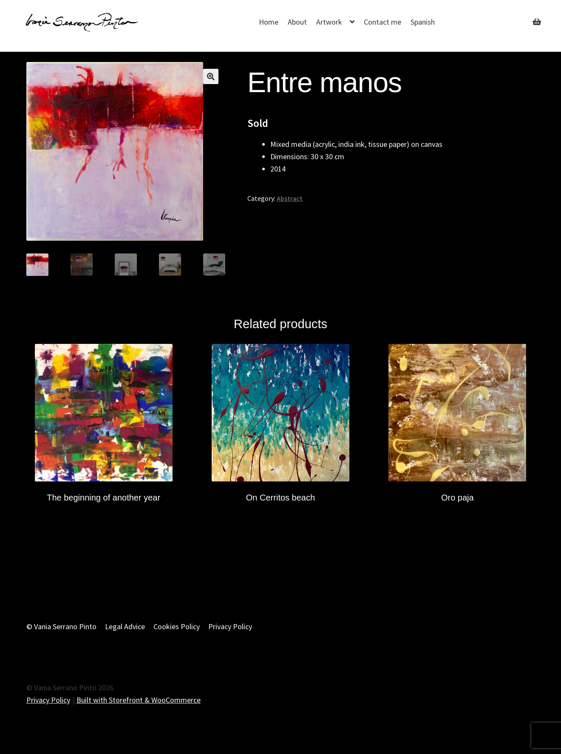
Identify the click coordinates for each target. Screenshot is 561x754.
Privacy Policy (230, 626)
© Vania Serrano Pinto (61, 626)
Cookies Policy (176, 626)
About (297, 22)
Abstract (290, 198)
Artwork (329, 22)
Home (268, 22)
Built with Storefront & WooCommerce (138, 699)
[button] (210, 76)
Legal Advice (125, 626)
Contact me (382, 22)
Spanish (423, 22)
